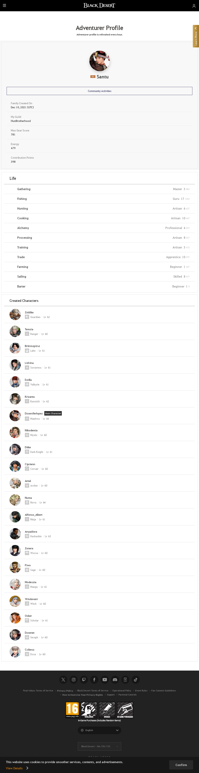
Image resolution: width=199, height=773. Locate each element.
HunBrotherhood (21, 120)
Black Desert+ (125, 680)
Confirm (181, 765)
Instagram (74, 680)
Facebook (94, 680)
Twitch (84, 680)
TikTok (136, 680)
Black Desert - (95, 746)
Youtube (105, 680)
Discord (115, 680)
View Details (14, 768)
